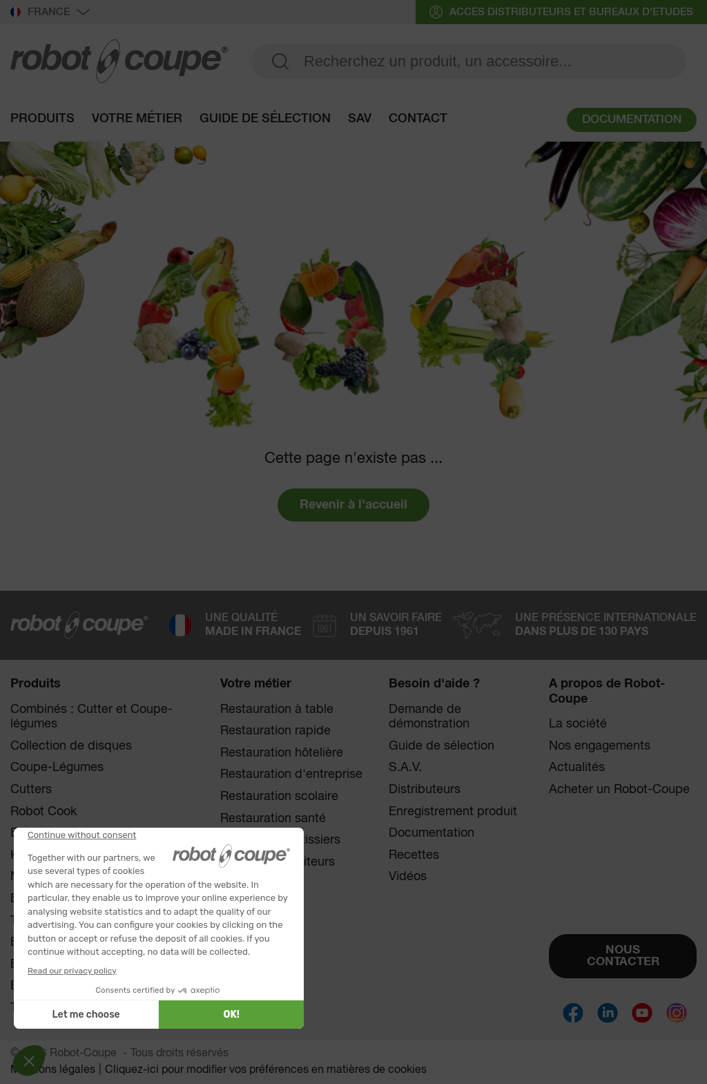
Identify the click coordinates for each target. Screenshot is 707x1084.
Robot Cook (44, 811)
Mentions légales (52, 1070)
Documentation (431, 833)
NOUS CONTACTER (623, 956)
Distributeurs (425, 789)
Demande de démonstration (429, 717)
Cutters (31, 789)
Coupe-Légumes (57, 767)
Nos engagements (599, 746)
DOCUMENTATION (631, 120)
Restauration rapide (275, 731)
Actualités (577, 767)
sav (359, 119)
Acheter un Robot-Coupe (619, 789)
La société (578, 724)
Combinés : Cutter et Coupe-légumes (91, 717)
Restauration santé (273, 818)
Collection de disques (71, 746)
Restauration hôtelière (281, 753)
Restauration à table (276, 709)
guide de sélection (265, 119)
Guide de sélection (441, 746)
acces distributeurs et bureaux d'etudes (561, 12)
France (50, 12)
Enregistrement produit (453, 812)
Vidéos (408, 877)
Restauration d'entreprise (291, 774)
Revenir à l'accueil (353, 505)
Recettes (414, 855)
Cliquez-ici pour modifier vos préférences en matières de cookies (266, 1070)
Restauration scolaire (279, 796)
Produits (42, 119)
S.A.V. (405, 767)
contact (418, 119)
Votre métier (137, 119)
